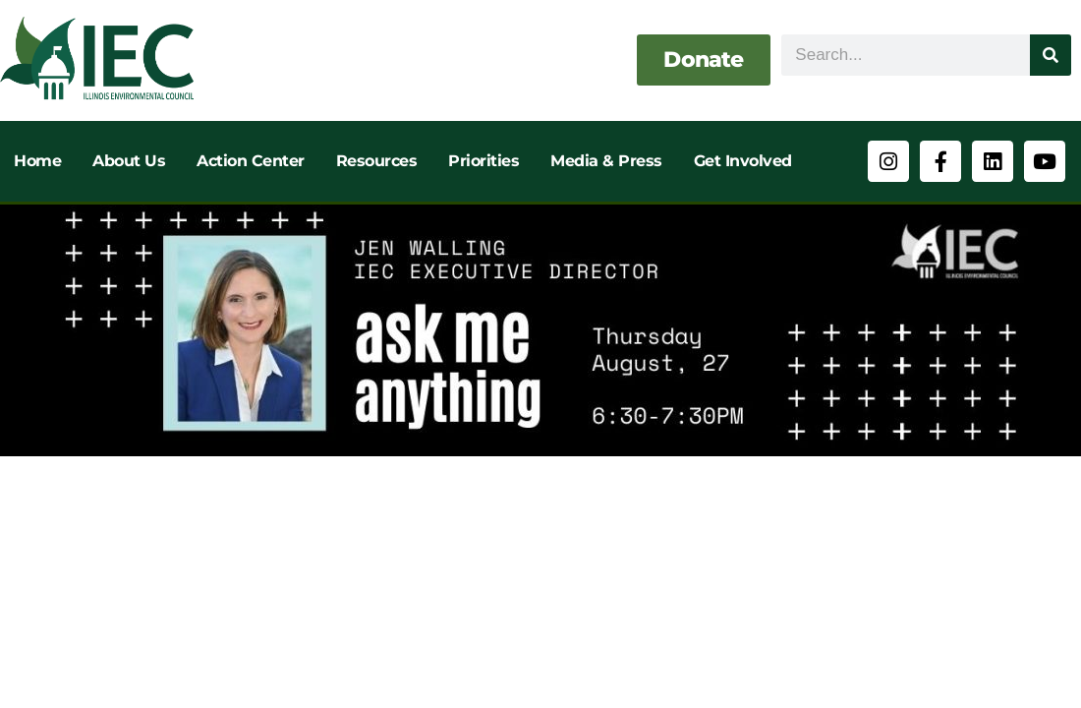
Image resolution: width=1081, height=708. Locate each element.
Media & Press (606, 160)
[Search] (1050, 55)
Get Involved (743, 160)
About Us (128, 160)
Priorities (483, 160)
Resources (377, 160)
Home (37, 160)
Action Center (251, 160)
